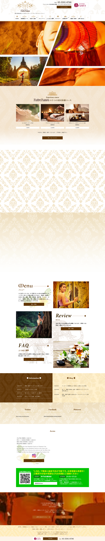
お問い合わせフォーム (41, 517)
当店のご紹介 (33, 18)
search (90, 18)
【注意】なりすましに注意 (32, 389)
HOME (17, 18)
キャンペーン (42, 18)
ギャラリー (57, 18)
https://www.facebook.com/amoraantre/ (52, 416)
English (34, 460)
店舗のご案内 (73, 18)
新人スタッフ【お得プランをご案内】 (34, 393)
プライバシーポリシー (60, 529)
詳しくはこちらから (52, 137)
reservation (64, 7)
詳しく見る (33, 304)
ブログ (57, 526)
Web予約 (63, 517)
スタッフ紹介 (51, 526)
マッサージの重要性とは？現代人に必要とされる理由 (74, 385)
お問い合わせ (81, 18)
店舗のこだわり (34, 526)
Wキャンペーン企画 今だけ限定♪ (34, 396)
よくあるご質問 (50, 18)
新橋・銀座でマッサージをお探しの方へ (34, 385)
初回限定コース (24, 18)
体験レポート (43, 529)
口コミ (84, 526)
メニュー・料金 (43, 526)
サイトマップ (70, 529)
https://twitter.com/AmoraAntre (22, 416)
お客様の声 (64, 18)
